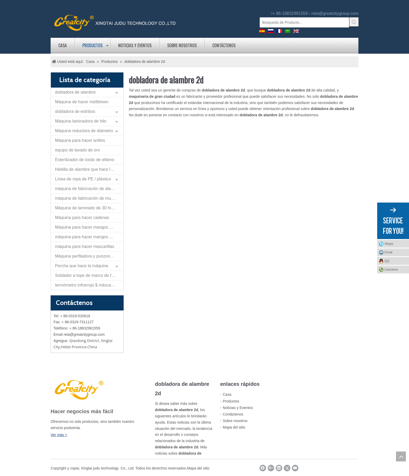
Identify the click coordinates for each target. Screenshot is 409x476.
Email (388, 252)
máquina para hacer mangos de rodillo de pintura (89, 237)
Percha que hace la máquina (81, 266)
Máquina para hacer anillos (80, 140)
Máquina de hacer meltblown (82, 102)
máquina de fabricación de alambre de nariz (89, 188)
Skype (388, 244)
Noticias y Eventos (135, 45)
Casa (62, 45)
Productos (92, 45)
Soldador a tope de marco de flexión (88, 275)
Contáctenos (224, 45)
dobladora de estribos (75, 111)
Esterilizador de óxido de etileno (84, 159)
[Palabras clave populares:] (354, 22)
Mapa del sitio (234, 427)
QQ (386, 261)
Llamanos (391, 269)
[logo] (115, 22)
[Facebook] (263, 468)
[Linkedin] (279, 468)
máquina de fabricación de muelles (87, 198)
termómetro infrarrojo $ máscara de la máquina (89, 285)
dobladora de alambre (75, 92)
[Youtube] (295, 468)
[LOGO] (78, 389)
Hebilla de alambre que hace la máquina (89, 169)
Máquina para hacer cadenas (82, 217)
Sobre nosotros (182, 45)
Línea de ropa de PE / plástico (83, 179)
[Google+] (271, 468)
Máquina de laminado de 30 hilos (85, 208)
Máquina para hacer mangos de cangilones (89, 227)
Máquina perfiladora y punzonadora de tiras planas (89, 256)
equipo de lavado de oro (77, 150)
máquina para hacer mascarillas (84, 246)
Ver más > (59, 435)
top (401, 456)
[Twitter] (287, 468)
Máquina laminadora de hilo (80, 121)
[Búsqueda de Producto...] (304, 22)
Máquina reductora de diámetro (84, 131)
